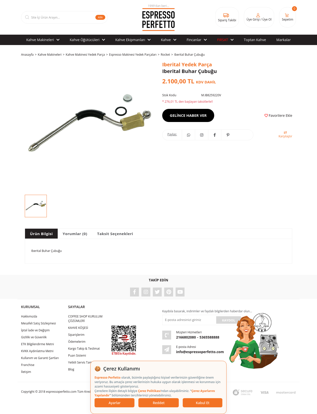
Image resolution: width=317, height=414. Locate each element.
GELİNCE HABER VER (188, 115)
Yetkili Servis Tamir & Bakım (87, 362)
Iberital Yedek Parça (187, 64)
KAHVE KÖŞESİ (78, 328)
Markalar (283, 39)
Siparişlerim (76, 335)
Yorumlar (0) (75, 233)
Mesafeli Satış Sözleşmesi (38, 323)
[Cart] (287, 17)
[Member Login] (259, 17)
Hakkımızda (29, 316)
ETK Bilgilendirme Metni (37, 344)
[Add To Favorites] (278, 115)
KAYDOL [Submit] (228, 320)
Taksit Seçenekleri (115, 233)
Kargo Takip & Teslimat (84, 348)
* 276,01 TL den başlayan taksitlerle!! (187, 101)
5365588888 (209, 337)
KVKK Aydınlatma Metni (37, 351)
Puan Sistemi (77, 355)
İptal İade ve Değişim (35, 330)
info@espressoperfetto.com (200, 351)
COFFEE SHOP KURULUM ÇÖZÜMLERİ (85, 318)
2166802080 (186, 337)
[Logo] (158, 17)
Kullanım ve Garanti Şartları (40, 358)
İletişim (26, 372)
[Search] (64, 17)
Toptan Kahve (255, 39)
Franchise (27, 365)
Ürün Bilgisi (41, 233)
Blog (71, 369)
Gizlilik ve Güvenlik (34, 337)
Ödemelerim (76, 342)
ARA (100, 17)
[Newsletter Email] (188, 320)
